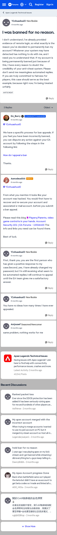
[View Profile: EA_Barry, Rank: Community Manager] (6, 118)
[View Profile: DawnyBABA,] (8, 450)
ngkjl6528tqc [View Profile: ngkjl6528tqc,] (18, 515)
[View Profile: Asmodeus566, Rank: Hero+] (6, 180)
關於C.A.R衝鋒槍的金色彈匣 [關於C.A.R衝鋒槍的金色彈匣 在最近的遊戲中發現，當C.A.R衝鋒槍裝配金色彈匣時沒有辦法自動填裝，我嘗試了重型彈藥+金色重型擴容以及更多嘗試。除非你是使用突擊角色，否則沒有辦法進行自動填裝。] (27, 498)
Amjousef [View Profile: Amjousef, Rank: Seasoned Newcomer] (16, 324)
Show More (28, 526)
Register (39, 4)
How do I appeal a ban (15, 155)
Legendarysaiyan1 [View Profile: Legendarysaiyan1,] (20, 436)
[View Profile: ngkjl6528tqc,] (8, 501)
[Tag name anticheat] (8, 92)
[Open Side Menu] (4, 4)
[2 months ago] (29, 408)
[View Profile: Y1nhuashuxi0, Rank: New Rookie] (6, 22)
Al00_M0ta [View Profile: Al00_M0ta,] (17, 487)
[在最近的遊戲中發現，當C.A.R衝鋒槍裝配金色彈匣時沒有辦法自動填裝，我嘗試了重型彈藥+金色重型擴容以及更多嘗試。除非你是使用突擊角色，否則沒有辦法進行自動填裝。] (32, 508)
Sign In (49, 4)
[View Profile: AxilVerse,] (8, 397)
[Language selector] (23, 5)
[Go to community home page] (13, 4)
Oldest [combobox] (48, 107)
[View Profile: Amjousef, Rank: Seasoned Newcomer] (6, 326)
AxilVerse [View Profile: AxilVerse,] (16, 408)
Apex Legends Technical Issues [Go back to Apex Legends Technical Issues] (17, 12)
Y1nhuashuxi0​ (13, 124)
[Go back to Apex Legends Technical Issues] (33, 356)
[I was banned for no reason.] (28, 119)
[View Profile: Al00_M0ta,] (8, 475)
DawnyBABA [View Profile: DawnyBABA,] (18, 462)
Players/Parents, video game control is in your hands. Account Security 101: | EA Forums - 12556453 (28, 221)
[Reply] (50, 98)
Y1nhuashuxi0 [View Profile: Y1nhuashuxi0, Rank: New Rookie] (19, 21)
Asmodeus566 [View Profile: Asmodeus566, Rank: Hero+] (18, 178)
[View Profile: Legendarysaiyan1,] (8, 422)
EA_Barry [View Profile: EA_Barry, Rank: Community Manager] (16, 116)
